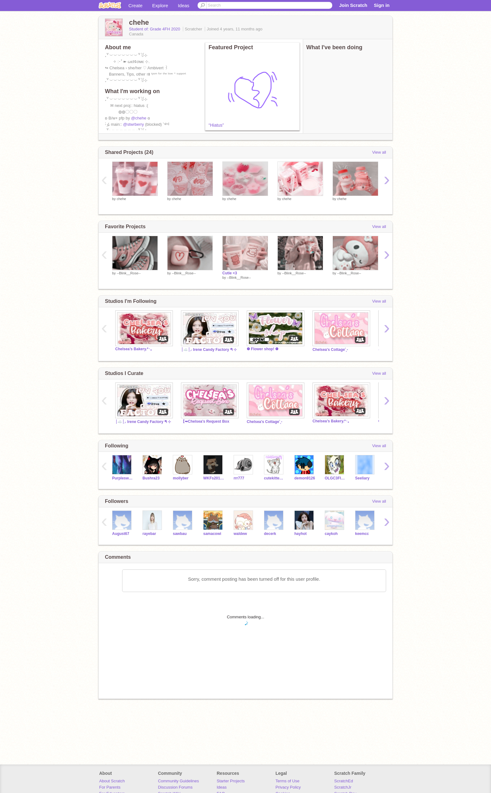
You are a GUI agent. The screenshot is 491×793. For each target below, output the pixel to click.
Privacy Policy (288, 787)
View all (379, 152)
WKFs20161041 (213, 478)
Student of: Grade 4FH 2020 (155, 29)
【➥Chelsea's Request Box (205, 421)
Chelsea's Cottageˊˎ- (330, 349)
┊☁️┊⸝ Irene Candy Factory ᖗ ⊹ (209, 349)
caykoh (331, 533)
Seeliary (362, 478)
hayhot (300, 533)
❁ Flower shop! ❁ (262, 349)
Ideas (183, 5)
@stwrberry (133, 124)
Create (135, 5)
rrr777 (239, 478)
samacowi (212, 533)
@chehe (139, 118)
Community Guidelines (178, 781)
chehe (121, 199)
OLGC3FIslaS (335, 478)
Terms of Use (288, 781)
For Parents (110, 787)
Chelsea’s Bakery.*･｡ (133, 349)
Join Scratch (353, 5)
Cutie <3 (229, 273)
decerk (270, 533)
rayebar (149, 533)
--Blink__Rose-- (129, 273)
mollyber (181, 478)
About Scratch (112, 781)
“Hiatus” (216, 125)
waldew (240, 533)
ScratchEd (343, 781)
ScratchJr (342, 787)
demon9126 (304, 478)
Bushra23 (151, 478)
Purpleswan (122, 478)
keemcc (362, 533)
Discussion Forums (175, 787)
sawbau (180, 533)
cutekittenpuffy (274, 478)
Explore (160, 5)
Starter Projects (231, 781)
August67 (120, 533)
